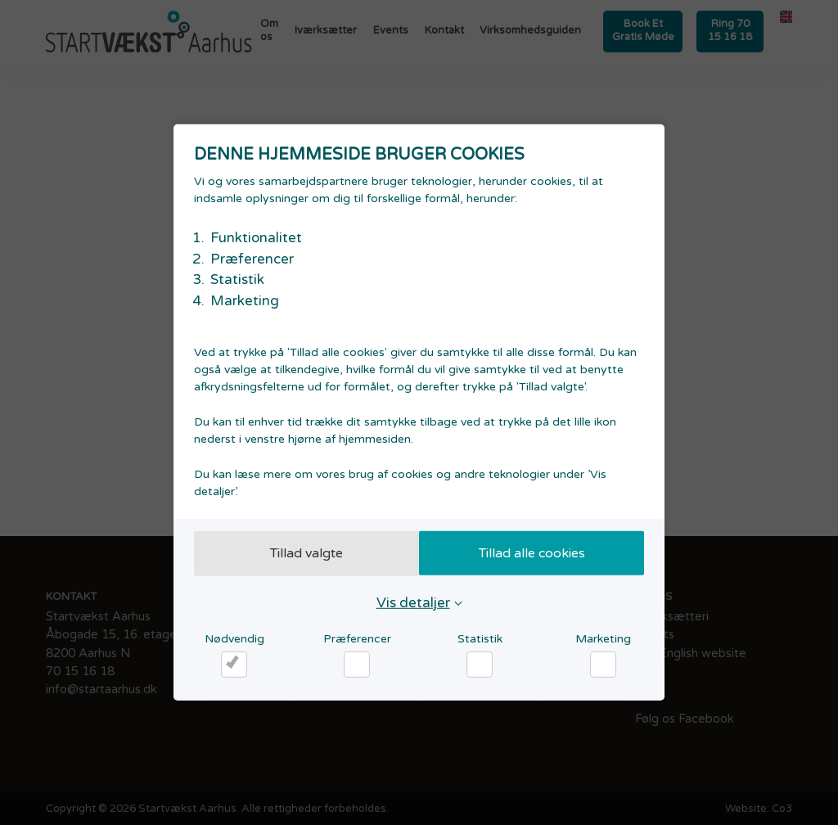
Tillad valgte (302, 553)
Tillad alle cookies (536, 553)
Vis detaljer (413, 602)
